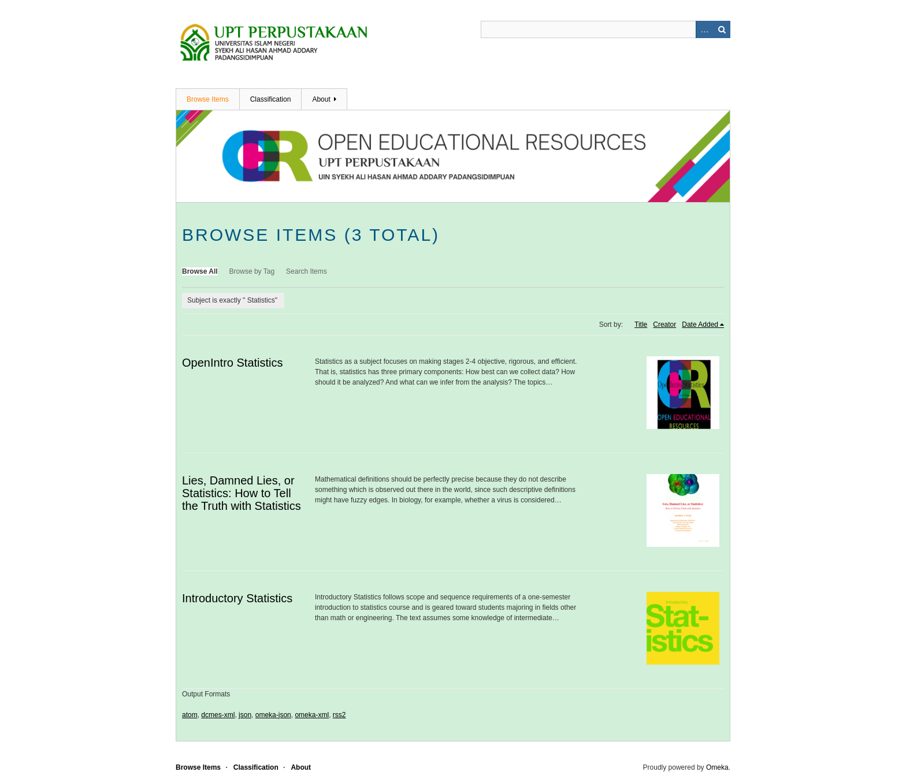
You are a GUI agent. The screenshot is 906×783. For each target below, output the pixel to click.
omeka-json (273, 715)
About (321, 99)
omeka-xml (312, 715)
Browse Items (208, 99)
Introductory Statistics (237, 598)
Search (721, 29)
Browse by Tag (252, 271)
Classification (270, 99)
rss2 (339, 715)
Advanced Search (704, 29)
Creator (664, 324)
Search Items (306, 271)
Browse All (200, 271)
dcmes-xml (218, 715)
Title (640, 324)
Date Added (700, 324)
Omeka (717, 767)
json (245, 715)
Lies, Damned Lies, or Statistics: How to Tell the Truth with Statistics (241, 493)
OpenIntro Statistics (232, 362)
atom (190, 715)
